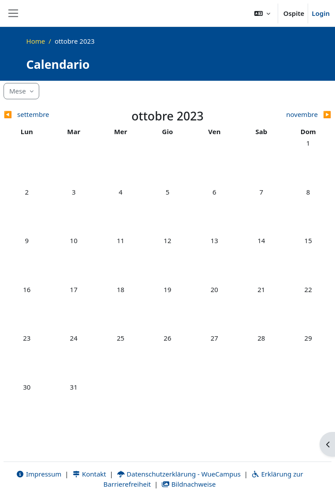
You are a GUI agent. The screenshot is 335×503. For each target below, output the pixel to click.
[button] (262, 13)
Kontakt (89, 473)
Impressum (38, 473)
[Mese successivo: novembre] (290, 114)
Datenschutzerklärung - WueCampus (179, 473)
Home (35, 41)
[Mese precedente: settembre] (45, 114)
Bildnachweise (188, 484)
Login (321, 13)
